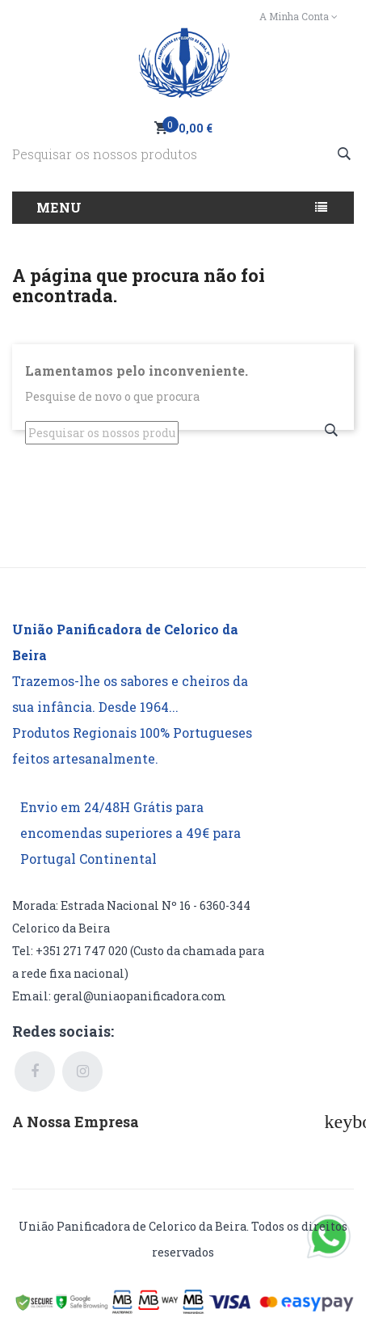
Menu (59, 207)
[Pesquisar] (183, 154)
